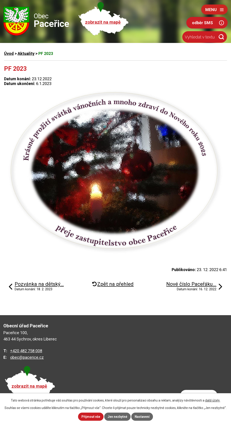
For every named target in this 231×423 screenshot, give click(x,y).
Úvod (9, 53)
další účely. (212, 400)
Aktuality (26, 53)
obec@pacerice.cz (27, 357)
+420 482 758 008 (26, 350)
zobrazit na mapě (103, 22)
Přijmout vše (90, 416)
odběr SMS (202, 22)
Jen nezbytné (117, 416)
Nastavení (142, 416)
